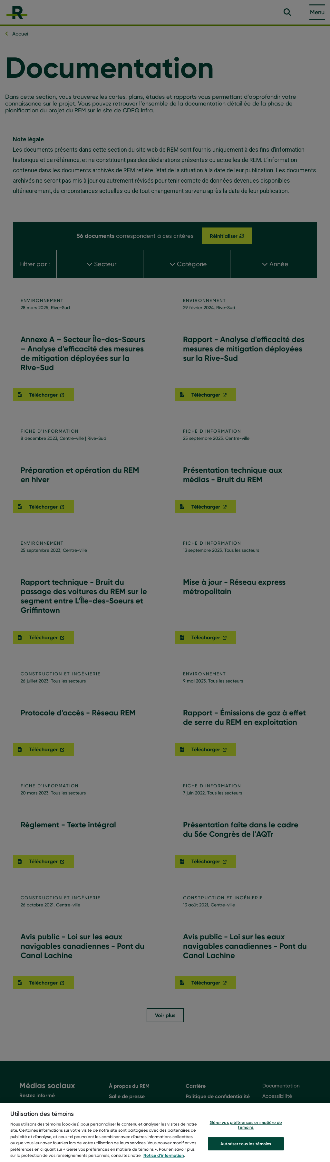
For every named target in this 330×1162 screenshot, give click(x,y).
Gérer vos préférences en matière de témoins (246, 1131)
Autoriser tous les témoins (245, 1149)
